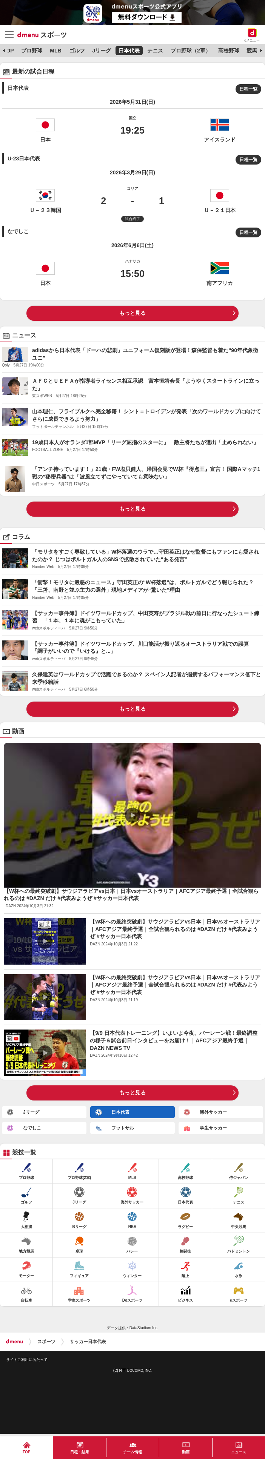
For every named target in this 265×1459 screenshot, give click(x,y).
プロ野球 (31, 51)
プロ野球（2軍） (191, 51)
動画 (186, 1452)
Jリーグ (101, 51)
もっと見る (132, 313)
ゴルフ (77, 51)
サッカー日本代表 (88, 1341)
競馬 (252, 51)
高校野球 (228, 51)
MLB (55, 51)
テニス (155, 51)
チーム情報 (132, 1452)
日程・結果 (79, 1452)
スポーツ (46, 1341)
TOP (8, 51)
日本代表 (129, 51)
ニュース (238, 1452)
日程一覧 (248, 89)
